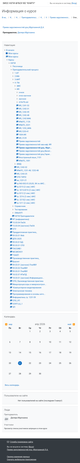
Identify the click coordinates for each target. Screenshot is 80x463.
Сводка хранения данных (18, 456)
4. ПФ (42, 17)
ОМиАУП (19, 213)
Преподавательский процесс (29, 17)
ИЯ (46, 17)
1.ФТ (17, 73)
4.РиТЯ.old (23, 102)
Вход (74, 3)
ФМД (19, 164)
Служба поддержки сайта (20, 442)
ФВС (19, 86)
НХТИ (17, 17)
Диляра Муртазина (26, 32)
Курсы (11, 17)
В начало (4, 17)
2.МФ (17, 76)
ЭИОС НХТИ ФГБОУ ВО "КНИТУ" (19, 3)
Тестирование (21, 209)
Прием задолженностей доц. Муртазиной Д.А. (27, 449)
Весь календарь (12, 385)
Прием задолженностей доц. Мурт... (60, 17)
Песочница (17, 66)
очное (21, 92)
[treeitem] (40, 179)
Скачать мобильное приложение (21, 459)
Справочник (20, 206)
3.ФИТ (17, 79)
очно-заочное (25, 95)
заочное (22, 99)
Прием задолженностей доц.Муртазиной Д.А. (23, 27)
